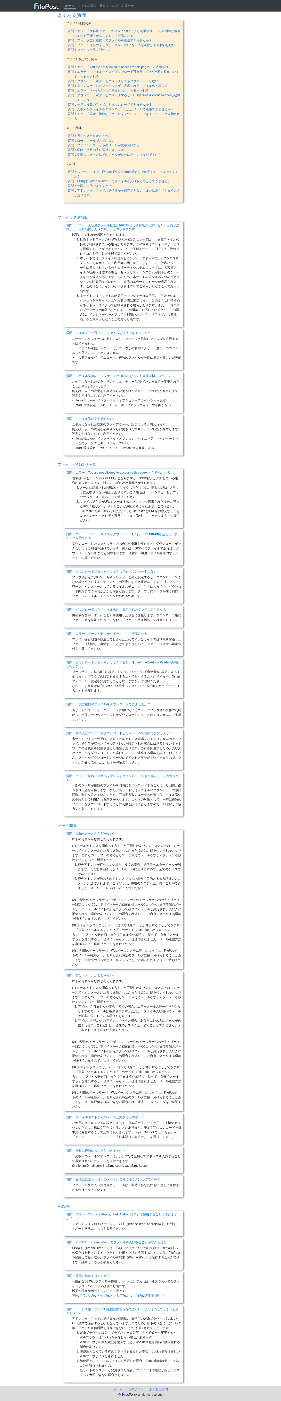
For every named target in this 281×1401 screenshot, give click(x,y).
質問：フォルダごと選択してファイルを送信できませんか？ (110, 40)
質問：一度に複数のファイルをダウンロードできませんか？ (110, 104)
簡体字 (160, 1295)
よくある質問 (158, 1389)
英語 (75, 1295)
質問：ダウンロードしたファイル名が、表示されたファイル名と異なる (118, 86)
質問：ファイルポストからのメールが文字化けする (104, 145)
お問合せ (127, 6)
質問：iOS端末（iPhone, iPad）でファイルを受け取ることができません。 (119, 181)
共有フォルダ (109, 6)
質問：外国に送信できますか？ (89, 186)
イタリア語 (118, 1295)
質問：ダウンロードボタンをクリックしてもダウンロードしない (113, 81)
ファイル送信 (87, 6)
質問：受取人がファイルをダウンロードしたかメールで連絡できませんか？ (121, 109)
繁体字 (149, 1295)
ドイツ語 (103, 1295)
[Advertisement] (40, 71)
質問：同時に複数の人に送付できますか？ (97, 150)
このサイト (136, 1389)
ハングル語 (135, 1295)
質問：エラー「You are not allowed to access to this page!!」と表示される (120, 67)
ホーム (70, 6)
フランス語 (87, 1295)
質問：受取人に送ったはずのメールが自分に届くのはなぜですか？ (114, 154)
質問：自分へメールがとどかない (91, 140)
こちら (98, 1228)
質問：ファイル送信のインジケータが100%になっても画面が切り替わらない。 (123, 45)
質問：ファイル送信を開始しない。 (93, 50)
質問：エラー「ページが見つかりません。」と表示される (108, 90)
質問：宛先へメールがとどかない (91, 136)
